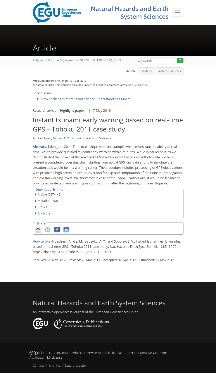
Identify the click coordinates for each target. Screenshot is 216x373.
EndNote (44, 213)
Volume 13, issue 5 (61, 60)
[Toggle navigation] (177, 12)
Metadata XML (48, 201)
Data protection (76, 366)
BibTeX (43, 207)
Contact (38, 366)
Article (131, 71)
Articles (38, 60)
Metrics (147, 71)
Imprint (54, 366)
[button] (139, 60)
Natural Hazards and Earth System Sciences (130, 12)
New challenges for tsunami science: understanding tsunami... (87, 99)
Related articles (169, 71)
